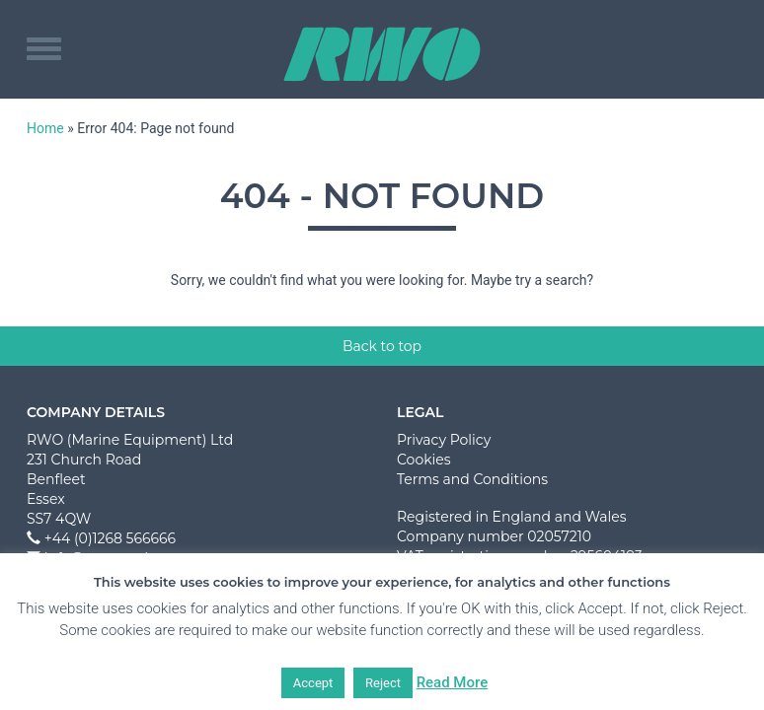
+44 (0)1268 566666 (110, 538)
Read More (453, 682)
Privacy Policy (444, 440)
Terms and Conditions (472, 479)
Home (45, 128)
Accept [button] (313, 682)
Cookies (424, 459)
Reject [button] (383, 682)
